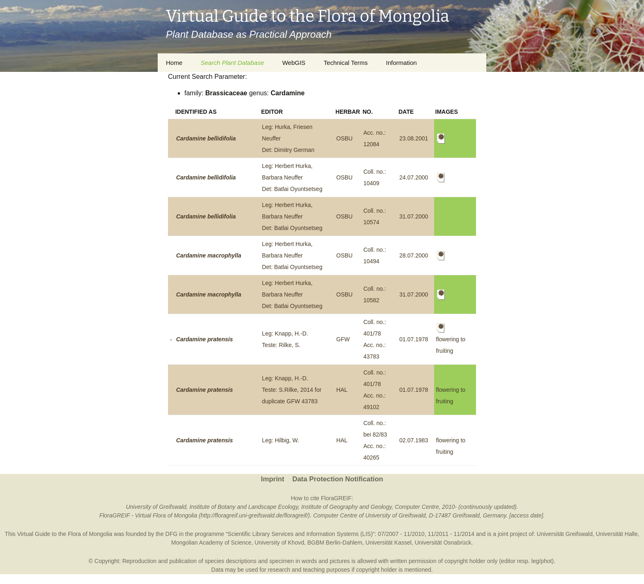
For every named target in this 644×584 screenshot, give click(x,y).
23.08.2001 (413, 138)
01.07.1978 (413, 339)
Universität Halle (617, 534)
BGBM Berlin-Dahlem (334, 542)
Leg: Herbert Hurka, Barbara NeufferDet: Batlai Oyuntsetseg (292, 177)
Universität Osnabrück (443, 542)
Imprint (272, 479)
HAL (341, 389)
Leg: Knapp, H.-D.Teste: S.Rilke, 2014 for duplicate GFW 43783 (292, 390)
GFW (343, 339)
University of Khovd (279, 542)
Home (174, 62)
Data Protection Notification (337, 479)
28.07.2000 (413, 255)
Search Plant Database (232, 62)
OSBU (344, 138)
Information (401, 62)
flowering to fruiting (451, 339)
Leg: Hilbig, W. (280, 440)
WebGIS (293, 62)
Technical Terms (346, 62)
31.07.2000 (413, 216)
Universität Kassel (389, 542)
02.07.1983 (413, 440)
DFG (172, 534)
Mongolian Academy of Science (211, 542)
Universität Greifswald (565, 534)
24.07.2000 (413, 177)
